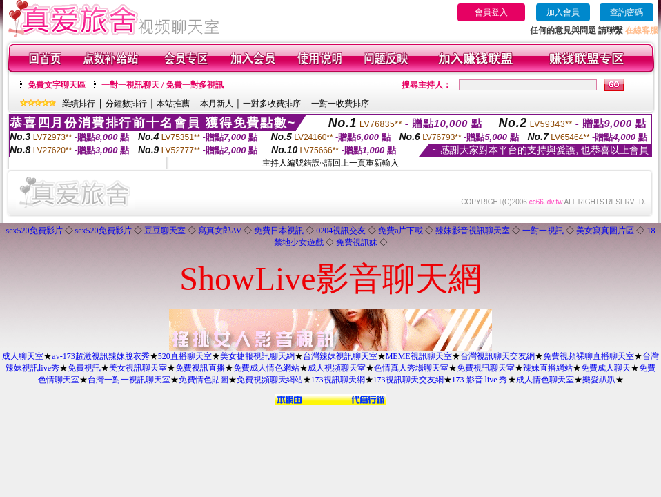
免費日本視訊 (279, 230)
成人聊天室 (22, 356)
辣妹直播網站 (548, 368)
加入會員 (563, 12)
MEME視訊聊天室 (419, 356)
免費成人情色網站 (266, 368)
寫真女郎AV (220, 230)
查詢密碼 (626, 12)
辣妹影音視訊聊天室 (472, 230)
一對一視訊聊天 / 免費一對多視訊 (162, 85)
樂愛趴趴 (598, 379)
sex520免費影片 (34, 230)
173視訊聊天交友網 (408, 379)
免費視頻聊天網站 (270, 379)
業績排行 (78, 103)
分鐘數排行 (126, 103)
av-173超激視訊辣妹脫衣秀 (100, 356)
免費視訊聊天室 (486, 368)
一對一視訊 (543, 230)
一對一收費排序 (340, 103)
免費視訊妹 (356, 242)
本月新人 (216, 103)
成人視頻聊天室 (337, 368)
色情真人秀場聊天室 (411, 368)
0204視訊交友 (341, 230)
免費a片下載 (400, 230)
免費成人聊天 (606, 368)
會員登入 (491, 12)
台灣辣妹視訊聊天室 (340, 356)
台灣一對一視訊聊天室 (129, 379)
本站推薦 (173, 103)
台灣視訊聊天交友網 (497, 356)
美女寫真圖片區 (605, 230)
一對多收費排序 (272, 103)
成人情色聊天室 (545, 379)
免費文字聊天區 (57, 85)
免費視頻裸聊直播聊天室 (588, 356)
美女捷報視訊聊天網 (257, 356)
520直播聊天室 (185, 356)
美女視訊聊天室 (138, 368)
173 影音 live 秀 (480, 379)
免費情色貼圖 (203, 379)
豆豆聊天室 (165, 230)
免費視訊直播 (200, 368)
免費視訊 (84, 368)
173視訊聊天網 (338, 379)
